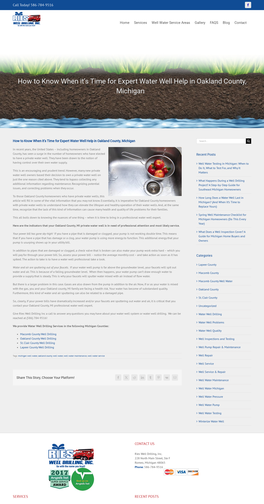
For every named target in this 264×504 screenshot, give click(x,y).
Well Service (206, 363)
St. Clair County (208, 297)
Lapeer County (207, 264)
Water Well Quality (210, 330)
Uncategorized (208, 306)
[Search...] (221, 141)
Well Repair (206, 355)
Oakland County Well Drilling (38, 338)
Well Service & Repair (212, 372)
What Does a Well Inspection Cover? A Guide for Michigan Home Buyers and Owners (222, 236)
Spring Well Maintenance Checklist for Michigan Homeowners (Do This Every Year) (222, 219)
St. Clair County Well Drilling (37, 343)
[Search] (248, 141)
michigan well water (27, 355)
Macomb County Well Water (215, 281)
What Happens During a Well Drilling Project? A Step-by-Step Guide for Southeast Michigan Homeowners (222, 185)
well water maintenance (75, 355)
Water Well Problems (211, 322)
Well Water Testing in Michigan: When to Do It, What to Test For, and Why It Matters (224, 168)
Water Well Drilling (210, 314)
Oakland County (209, 289)
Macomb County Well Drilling (38, 334)
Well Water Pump (209, 405)
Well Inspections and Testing (216, 339)
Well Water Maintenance (214, 380)
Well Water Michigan (211, 388)
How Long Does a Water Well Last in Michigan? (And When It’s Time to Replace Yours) (221, 202)
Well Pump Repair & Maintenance (220, 347)
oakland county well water (50, 355)
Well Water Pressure (211, 396)
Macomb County (209, 273)
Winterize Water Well (211, 421)
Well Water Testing (210, 413)
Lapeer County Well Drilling (37, 347)
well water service (96, 355)
